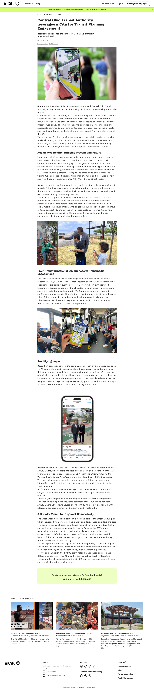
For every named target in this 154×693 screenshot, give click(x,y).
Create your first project (137, 4)
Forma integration (125, 674)
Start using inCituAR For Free (96, 9)
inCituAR (122, 662)
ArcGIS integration (125, 678)
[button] (28, 4)
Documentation (124, 666)
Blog (38, 4)
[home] (11, 3)
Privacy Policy (81, 687)
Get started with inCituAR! (77, 579)
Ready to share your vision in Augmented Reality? (77, 575)
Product (27, 4)
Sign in (120, 4)
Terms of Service (91, 687)
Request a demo (107, 4)
